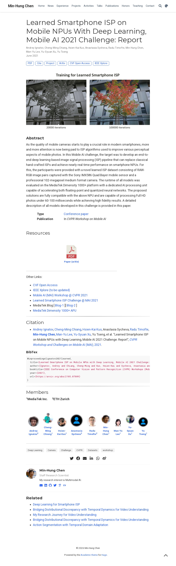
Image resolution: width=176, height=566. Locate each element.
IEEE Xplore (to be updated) (51, 290)
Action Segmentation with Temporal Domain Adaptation (70, 525)
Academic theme (89, 554)
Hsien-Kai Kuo (92, 329)
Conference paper (76, 214)
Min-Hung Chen (21, 6)
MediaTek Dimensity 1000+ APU (54, 310)
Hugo (104, 554)
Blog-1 (59, 305)
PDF (30, 63)
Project (50, 63)
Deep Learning (35, 450)
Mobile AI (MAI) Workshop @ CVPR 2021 (60, 295)
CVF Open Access (80, 63)
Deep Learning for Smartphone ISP (56, 504)
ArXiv (62, 63)
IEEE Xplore (101, 63)
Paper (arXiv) (71, 261)
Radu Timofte (139, 329)
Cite (39, 63)
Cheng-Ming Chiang (67, 329)
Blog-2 (71, 305)
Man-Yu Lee (64, 334)
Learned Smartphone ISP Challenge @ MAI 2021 (65, 300)
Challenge (66, 450)
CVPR (79, 450)
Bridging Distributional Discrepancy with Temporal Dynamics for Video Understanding (90, 509)
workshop (108, 450)
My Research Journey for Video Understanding (64, 514)
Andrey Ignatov (43, 329)
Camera (52, 450)
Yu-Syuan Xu (82, 334)
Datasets (92, 450)
